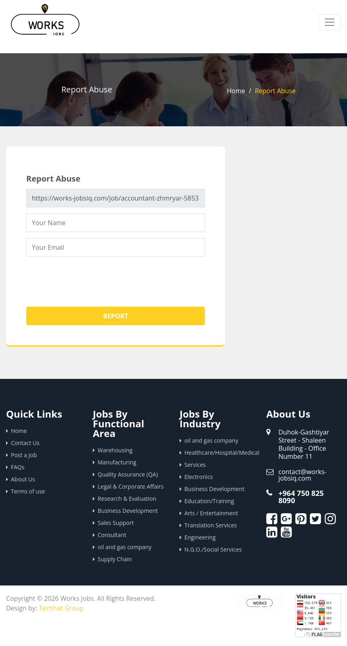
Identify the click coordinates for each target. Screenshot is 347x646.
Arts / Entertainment (211, 513)
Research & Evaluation (127, 498)
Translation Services (210, 525)
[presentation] (87, 278)
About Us (23, 479)
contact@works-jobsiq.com (302, 475)
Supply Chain (115, 559)
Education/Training (209, 501)
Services (195, 464)
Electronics (198, 477)
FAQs (18, 467)
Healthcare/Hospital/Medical (219, 452)
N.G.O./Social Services (213, 549)
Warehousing (115, 450)
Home (236, 91)
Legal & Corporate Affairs (130, 486)
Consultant (112, 535)
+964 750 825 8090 (301, 496)
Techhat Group (61, 608)
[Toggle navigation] (329, 22)
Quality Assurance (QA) (128, 474)
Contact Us (25, 443)
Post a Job (24, 455)
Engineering (199, 537)
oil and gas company (124, 547)
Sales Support (116, 523)
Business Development (128, 510)
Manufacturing (117, 462)
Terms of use (28, 491)
